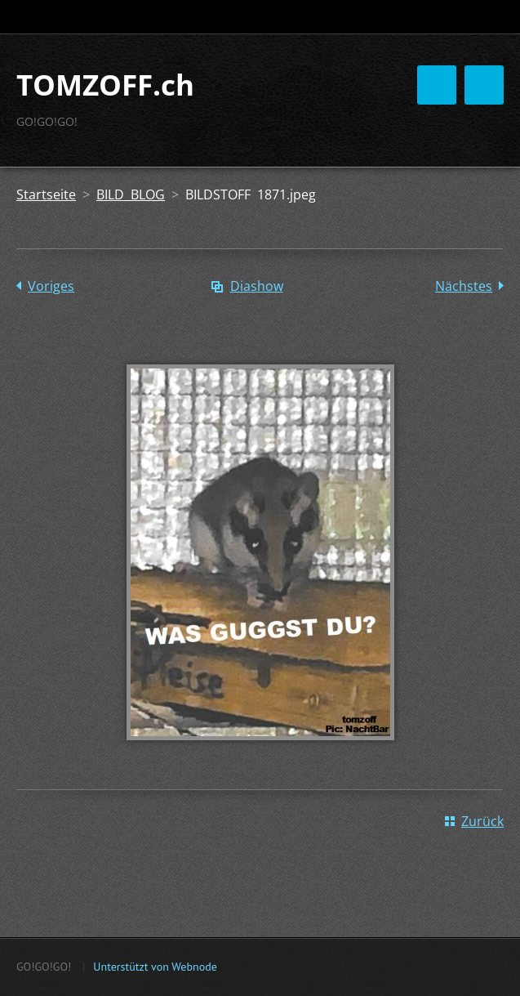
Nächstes (463, 286)
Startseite (46, 194)
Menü (484, 85)
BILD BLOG (130, 194)
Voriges (51, 286)
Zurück (482, 821)
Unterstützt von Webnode (154, 966)
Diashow (256, 286)
